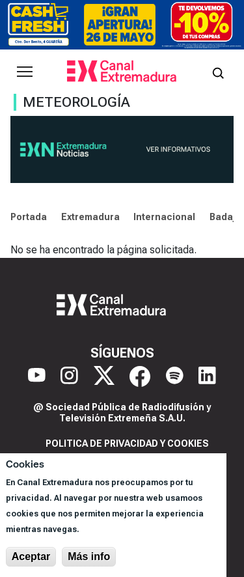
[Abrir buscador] (218, 71)
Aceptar (31, 556)
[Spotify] (174, 376)
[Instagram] (69, 376)
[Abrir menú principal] (24, 71)
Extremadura (90, 217)
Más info (89, 556)
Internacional (164, 217)
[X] (104, 376)
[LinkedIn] (207, 376)
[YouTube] (37, 376)
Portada (28, 217)
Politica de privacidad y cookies (127, 443)
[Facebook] (139, 376)
